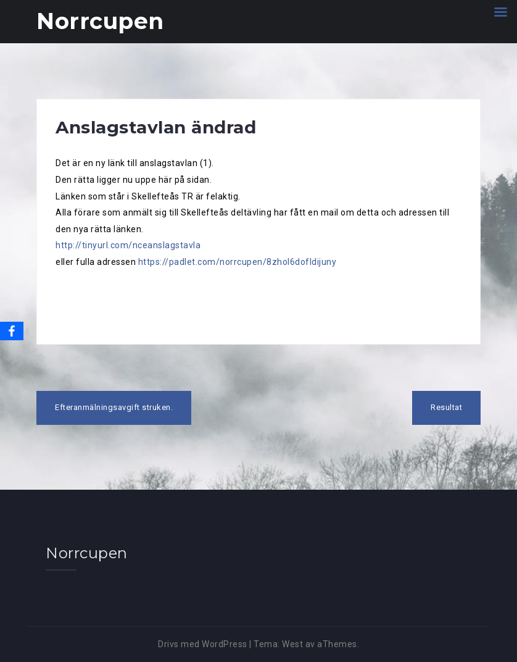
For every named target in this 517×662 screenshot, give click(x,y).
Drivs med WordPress (202, 644)
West (292, 644)
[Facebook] (11, 331)
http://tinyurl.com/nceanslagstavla (128, 245)
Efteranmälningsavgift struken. (114, 407)
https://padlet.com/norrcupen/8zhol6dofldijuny (237, 262)
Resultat (446, 407)
